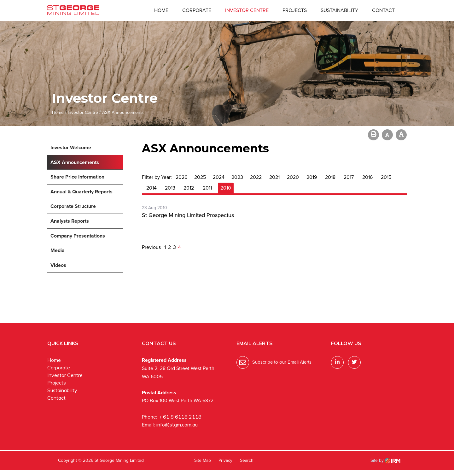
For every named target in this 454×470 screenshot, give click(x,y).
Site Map (202, 460)
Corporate (196, 10)
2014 (151, 187)
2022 (256, 177)
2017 (349, 177)
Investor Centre (247, 10)
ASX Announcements (74, 162)
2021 (274, 177)
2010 (225, 187)
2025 (200, 177)
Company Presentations (77, 235)
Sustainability (339, 10)
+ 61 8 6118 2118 (180, 417)
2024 (218, 177)
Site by (385, 460)
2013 (170, 187)
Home (161, 10)
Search (246, 460)
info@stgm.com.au (177, 424)
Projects (294, 10)
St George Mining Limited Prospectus (188, 215)
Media (57, 250)
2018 (330, 177)
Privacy (225, 460)
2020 (293, 177)
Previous (152, 247)
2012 (188, 187)
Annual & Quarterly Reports (81, 191)
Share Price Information (77, 176)
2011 (207, 187)
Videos (58, 265)
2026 (181, 177)
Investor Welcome (70, 147)
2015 (386, 177)
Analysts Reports (69, 221)
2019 (311, 177)
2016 (367, 177)
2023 (237, 177)
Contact (383, 10)
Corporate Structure (73, 206)
